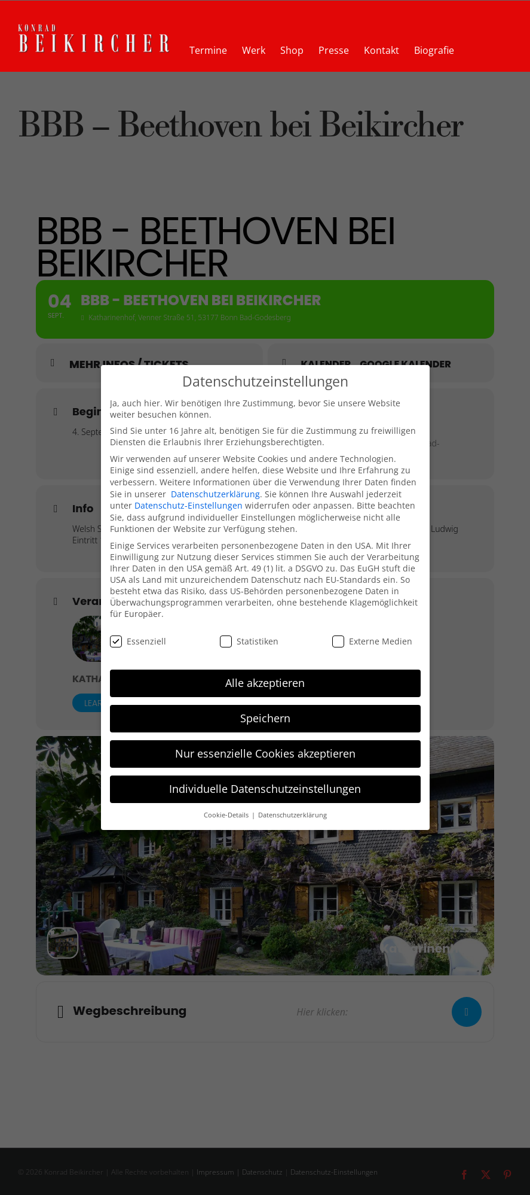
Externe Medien (372, 641)
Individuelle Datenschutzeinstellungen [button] (265, 789)
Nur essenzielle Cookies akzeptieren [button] (265, 753)
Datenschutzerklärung (215, 494)
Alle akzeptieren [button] (265, 683)
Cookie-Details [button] (227, 815)
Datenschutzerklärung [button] (292, 815)
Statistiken (249, 641)
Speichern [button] (265, 718)
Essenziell (138, 641)
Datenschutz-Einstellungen (188, 505)
